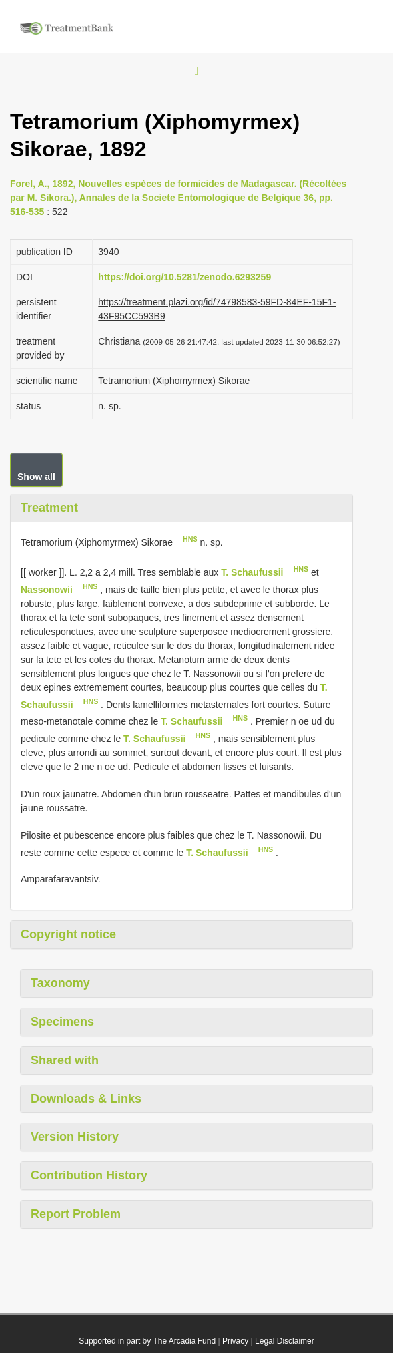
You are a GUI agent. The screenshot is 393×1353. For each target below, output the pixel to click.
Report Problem (76, 1214)
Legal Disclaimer (284, 1341)
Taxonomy (60, 983)
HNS (190, 539)
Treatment (49, 507)
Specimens (62, 1021)
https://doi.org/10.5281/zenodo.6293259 (184, 277)
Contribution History (89, 1175)
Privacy (235, 1341)
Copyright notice (68, 934)
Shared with (65, 1060)
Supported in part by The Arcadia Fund (147, 1341)
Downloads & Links (86, 1098)
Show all (36, 476)
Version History (75, 1136)
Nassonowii (47, 589)
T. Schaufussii (252, 572)
